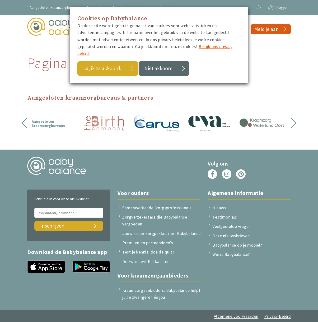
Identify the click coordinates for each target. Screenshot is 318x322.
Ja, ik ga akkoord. (102, 68)
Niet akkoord (159, 68)
